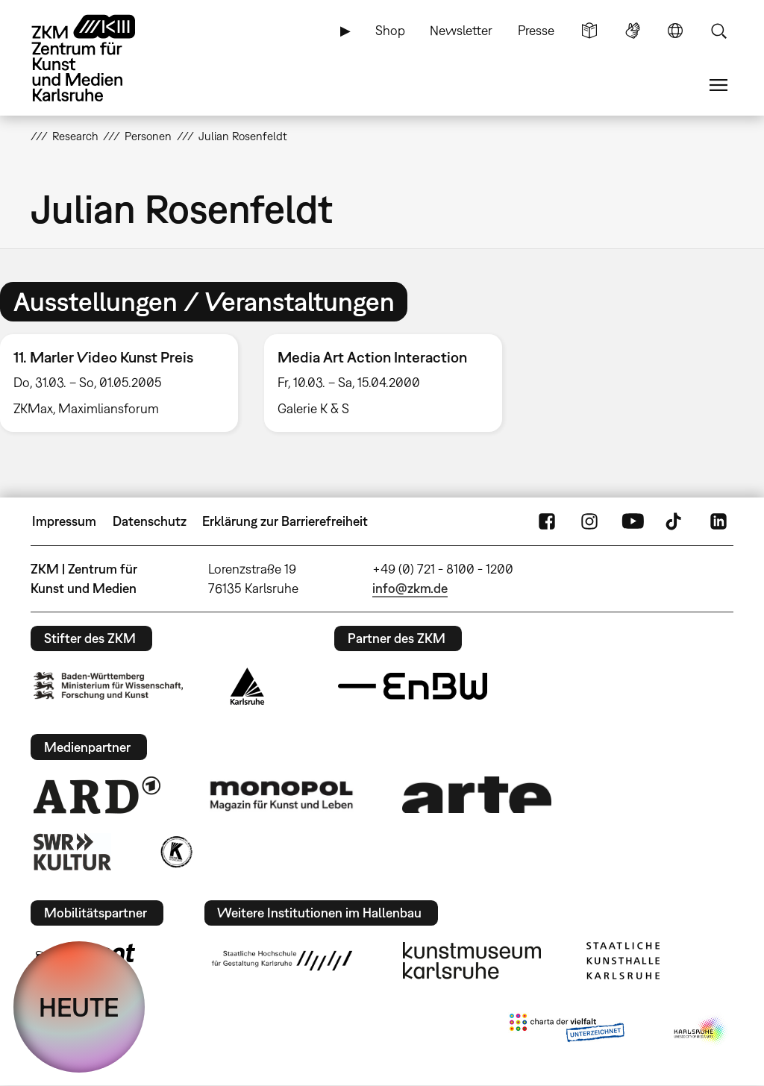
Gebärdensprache (633, 30)
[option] (383, 383)
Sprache (675, 30)
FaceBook (547, 521)
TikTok (675, 521)
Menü (718, 85)
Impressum (64, 521)
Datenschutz (150, 521)
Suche (718, 30)
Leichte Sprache (589, 30)
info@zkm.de (410, 588)
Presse (536, 30)
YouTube (633, 521)
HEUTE (79, 1007)
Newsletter (461, 30)
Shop (390, 30)
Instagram (589, 521)
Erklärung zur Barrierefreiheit (285, 521)
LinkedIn (718, 521)
